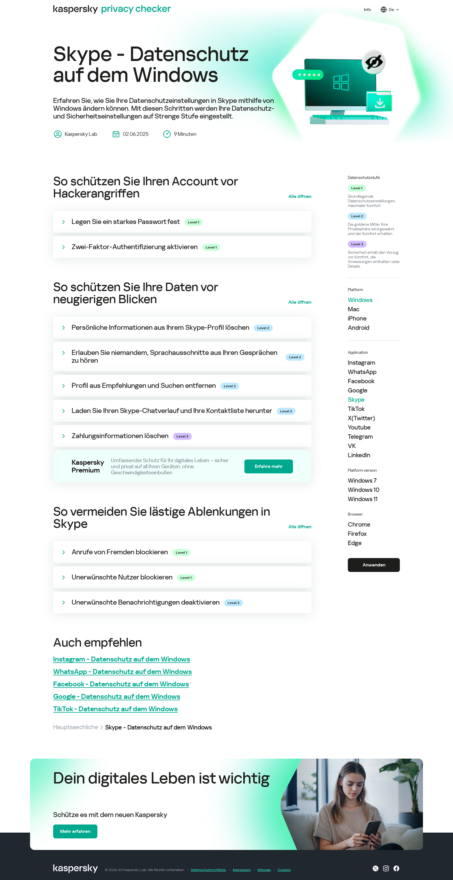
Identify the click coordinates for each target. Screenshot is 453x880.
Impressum (241, 870)
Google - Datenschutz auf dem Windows (116, 697)
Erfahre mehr (269, 466)
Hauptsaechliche (75, 727)
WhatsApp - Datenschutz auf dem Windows (122, 672)
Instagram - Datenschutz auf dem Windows (121, 659)
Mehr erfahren (75, 831)
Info (367, 9)
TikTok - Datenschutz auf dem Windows (115, 709)
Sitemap (264, 870)
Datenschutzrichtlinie (208, 870)
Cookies (284, 870)
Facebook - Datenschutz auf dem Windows (121, 684)
